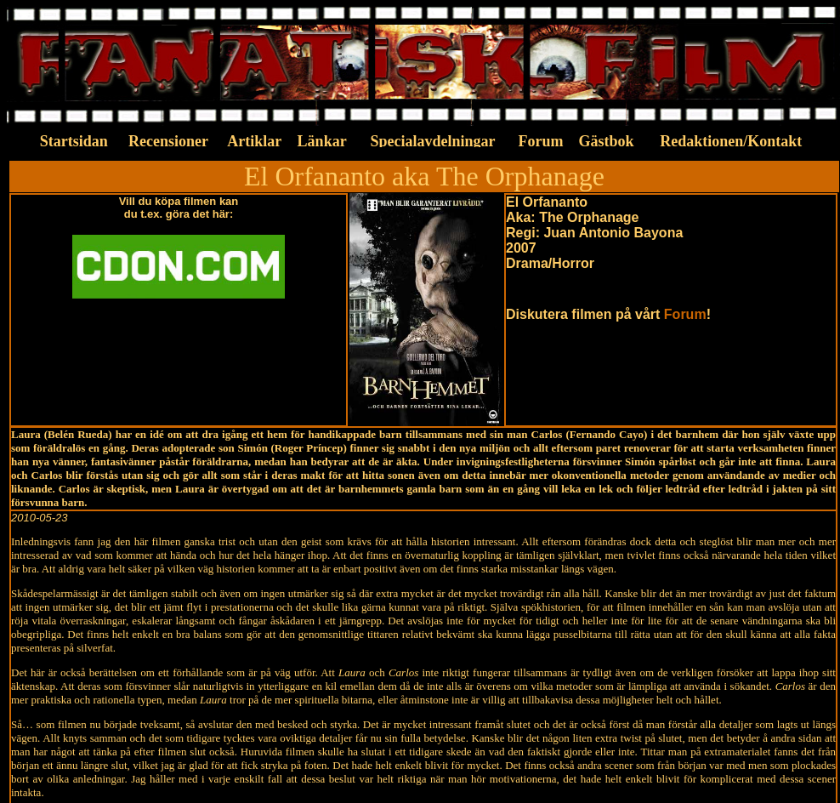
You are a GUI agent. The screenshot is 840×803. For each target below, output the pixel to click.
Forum (685, 314)
